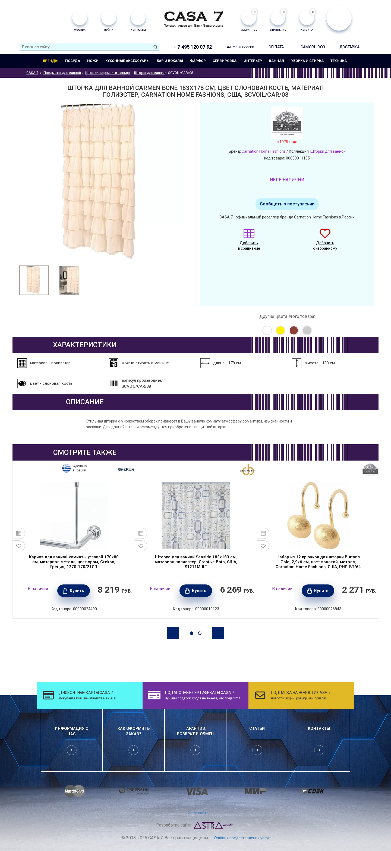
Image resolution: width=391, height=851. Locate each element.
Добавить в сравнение (249, 242)
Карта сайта (198, 813)
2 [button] (199, 633)
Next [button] (218, 633)
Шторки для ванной (328, 151)
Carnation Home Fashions (264, 151)
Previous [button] (173, 633)
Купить (77, 590)
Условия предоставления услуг (241, 838)
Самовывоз (313, 47)
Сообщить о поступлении (287, 204)
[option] (34, 280)
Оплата (276, 47)
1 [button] (191, 633)
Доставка (349, 47)
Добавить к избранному (325, 242)
